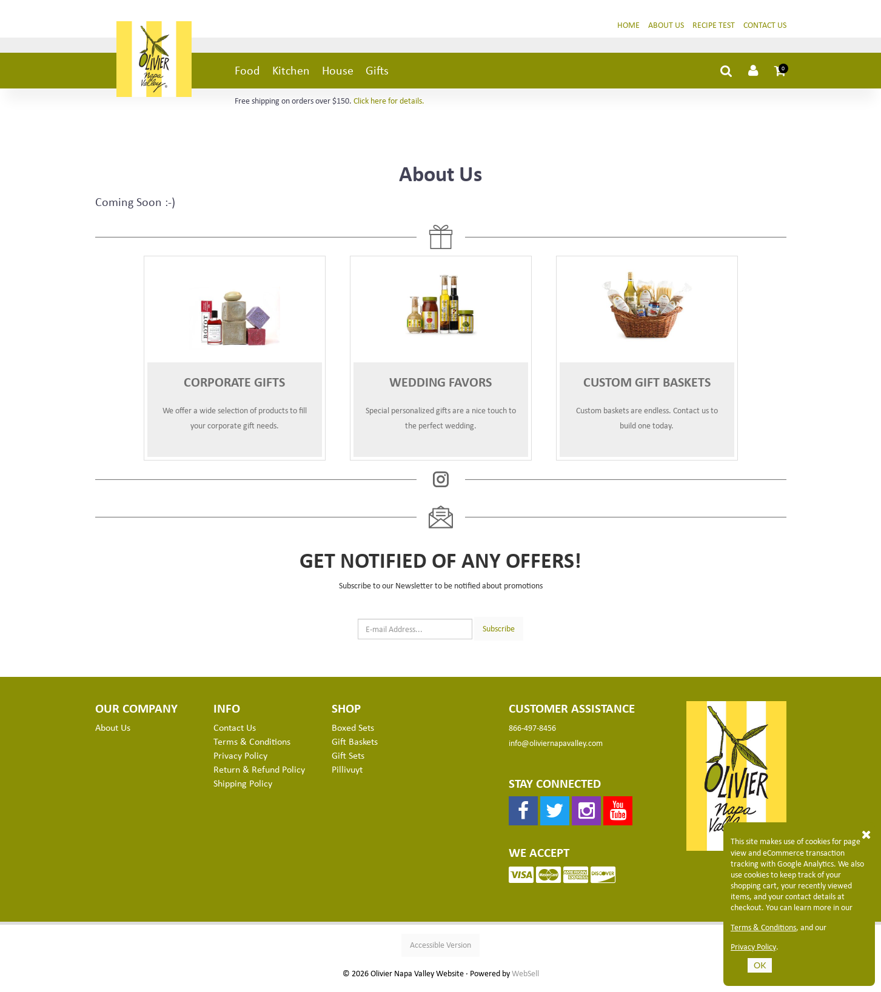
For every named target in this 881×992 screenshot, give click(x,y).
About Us (666, 29)
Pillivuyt (347, 774)
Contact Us (764, 29)
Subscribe (499, 633)
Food (247, 75)
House (337, 75)
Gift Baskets (355, 746)
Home (628, 29)
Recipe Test (713, 29)
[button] (780, 75)
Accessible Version (440, 949)
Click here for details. (388, 105)
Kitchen (291, 75)
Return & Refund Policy (259, 774)
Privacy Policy (240, 760)
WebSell (525, 978)
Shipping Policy (242, 787)
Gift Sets (348, 760)
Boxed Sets (353, 732)
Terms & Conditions (251, 746)
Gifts (377, 75)
